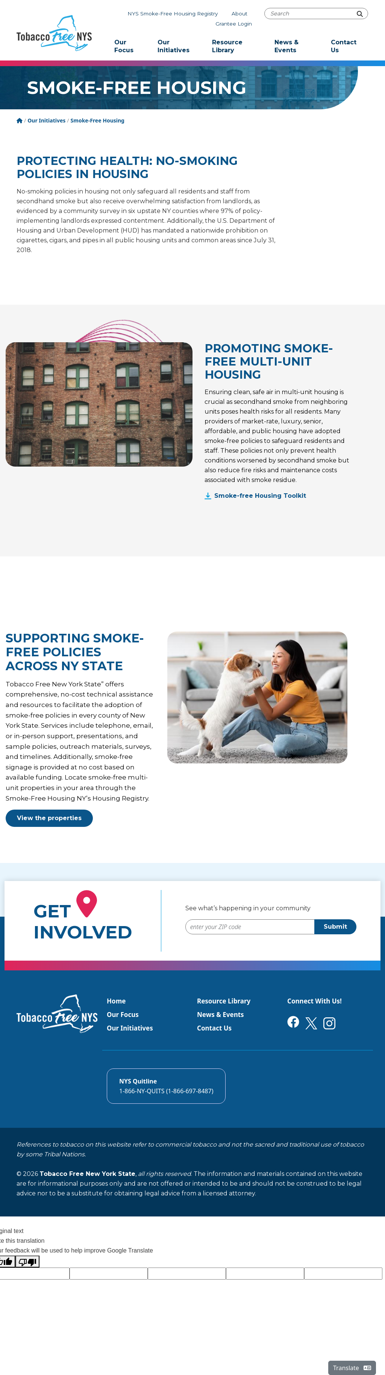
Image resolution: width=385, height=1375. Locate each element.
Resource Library (227, 46)
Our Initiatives (173, 46)
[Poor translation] (27, 1262)
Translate (352, 1368)
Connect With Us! (314, 1001)
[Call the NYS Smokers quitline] (166, 1086)
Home (116, 1001)
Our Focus (123, 46)
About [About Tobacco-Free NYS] (239, 14)
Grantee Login (233, 24)
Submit (335, 926)
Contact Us (343, 46)
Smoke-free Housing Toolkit (260, 495)
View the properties (49, 818)
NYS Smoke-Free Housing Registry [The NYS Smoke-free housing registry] (172, 14)
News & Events (286, 46)
